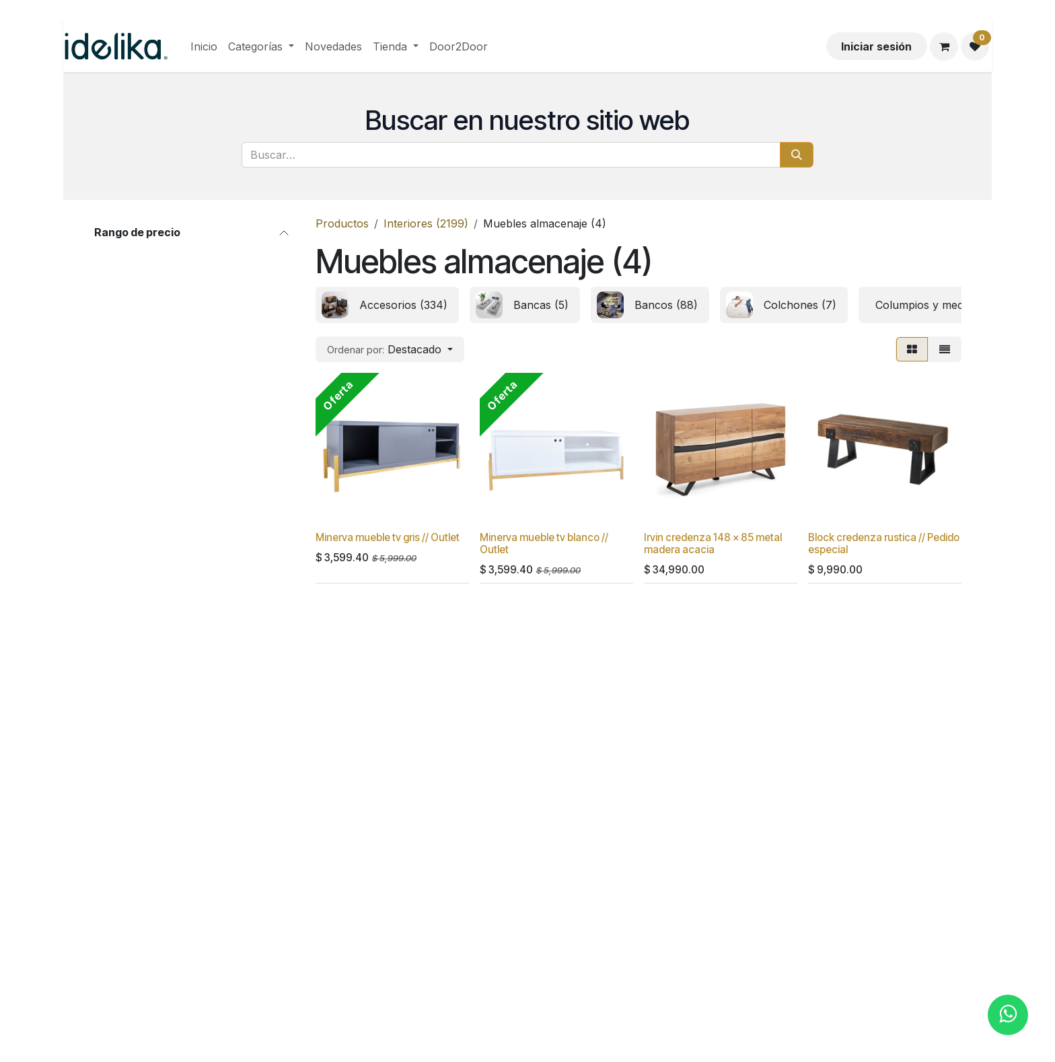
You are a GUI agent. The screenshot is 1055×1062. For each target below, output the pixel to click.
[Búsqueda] (796, 155)
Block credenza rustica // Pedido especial (883, 543)
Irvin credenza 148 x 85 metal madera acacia (713, 543)
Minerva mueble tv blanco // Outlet (544, 543)
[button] (390, 349)
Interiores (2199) (426, 223)
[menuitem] (204, 46)
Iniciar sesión (876, 46)
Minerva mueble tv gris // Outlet (388, 537)
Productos (342, 223)
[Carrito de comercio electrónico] (944, 46)
